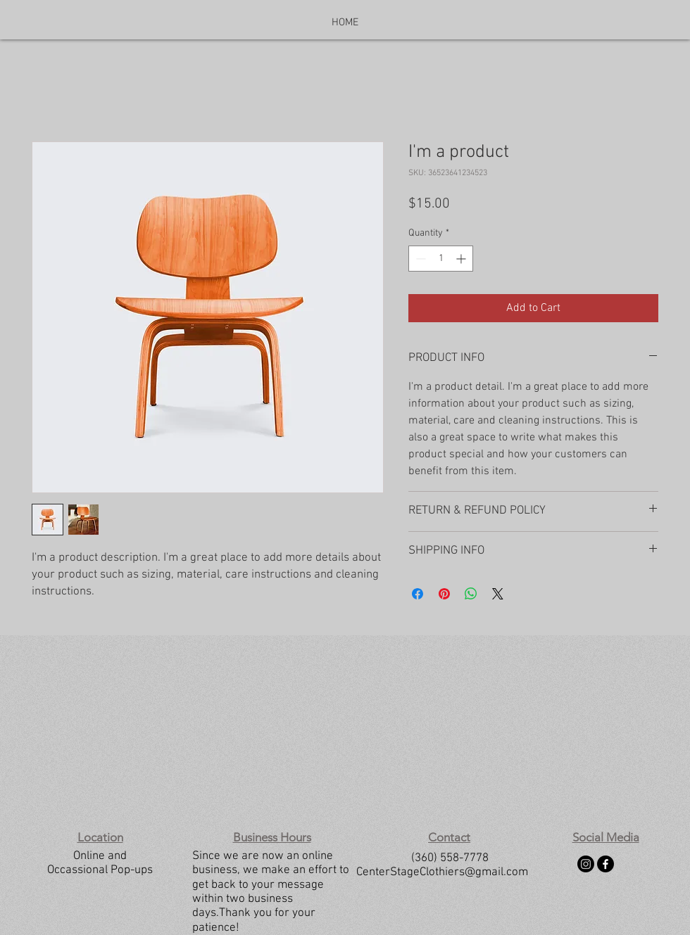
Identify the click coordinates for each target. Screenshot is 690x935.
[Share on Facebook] (417, 593)
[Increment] (462, 258)
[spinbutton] (440, 258)
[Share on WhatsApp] (471, 593)
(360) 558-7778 (450, 858)
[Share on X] (497, 593)
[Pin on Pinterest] (444, 593)
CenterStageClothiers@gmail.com (442, 872)
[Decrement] (419, 258)
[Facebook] (605, 864)
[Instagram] (585, 864)
